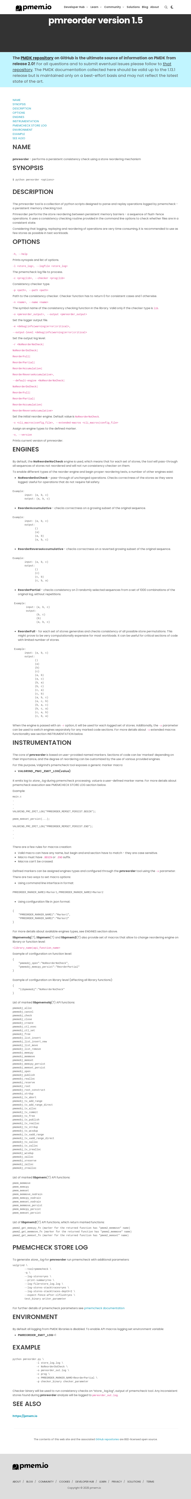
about (17, 1481)
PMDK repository (37, 58)
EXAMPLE (19, 134)
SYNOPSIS (19, 104)
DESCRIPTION (22, 108)
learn (102, 1481)
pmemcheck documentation (104, 1308)
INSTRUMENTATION (26, 121)
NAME (17, 100)
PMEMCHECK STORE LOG (30, 125)
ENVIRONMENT (23, 130)
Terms (150, 1481)
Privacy (117, 1481)
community (46, 1481)
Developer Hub (74, 7)
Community (112, 7)
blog (29, 1481)
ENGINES (18, 117)
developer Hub (84, 1481)
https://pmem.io (25, 1416)
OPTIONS (19, 113)
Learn (94, 7)
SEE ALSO (19, 138)
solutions (134, 1481)
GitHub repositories (107, 1439)
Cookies (64, 1481)
